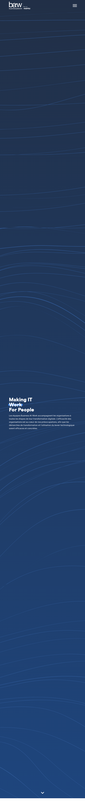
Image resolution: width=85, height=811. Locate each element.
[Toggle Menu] (75, 5)
